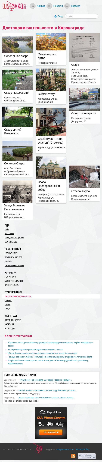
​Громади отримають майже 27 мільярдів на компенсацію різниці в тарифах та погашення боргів (50, 357)
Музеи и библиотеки (14, 281)
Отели (7, 305)
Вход (60, 16)
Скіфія (75, 64)
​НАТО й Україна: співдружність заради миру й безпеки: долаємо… (48, 390)
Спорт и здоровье (13, 320)
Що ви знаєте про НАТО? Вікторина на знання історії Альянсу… (47, 398)
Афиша (41, 5)
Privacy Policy (83, 449)
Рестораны (9, 234)
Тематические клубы (14, 265)
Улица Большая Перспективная (14, 207)
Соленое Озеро (14, 163)
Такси (7, 309)
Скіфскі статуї (47, 94)
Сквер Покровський (16, 92)
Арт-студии (10, 328)
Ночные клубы (11, 253)
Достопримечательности (18, 296)
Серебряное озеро (16, 56)
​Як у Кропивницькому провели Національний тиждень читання (35, 349)
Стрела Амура (80, 191)
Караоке (8, 261)
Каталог (75, 5)
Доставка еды (11, 242)
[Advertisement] (85, 144)
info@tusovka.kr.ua (65, 449)
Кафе (7, 229)
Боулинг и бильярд (13, 257)
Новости (58, 5)
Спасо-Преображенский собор (49, 186)
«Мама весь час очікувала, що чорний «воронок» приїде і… (46, 380)
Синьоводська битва (47, 56)
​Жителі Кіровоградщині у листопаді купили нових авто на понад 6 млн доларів (42, 353)
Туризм (8, 300)
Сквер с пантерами (83, 113)
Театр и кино (10, 277)
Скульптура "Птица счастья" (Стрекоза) (50, 140)
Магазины (9, 324)
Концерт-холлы (12, 285)
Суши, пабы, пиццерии (14, 238)
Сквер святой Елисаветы (13, 131)
